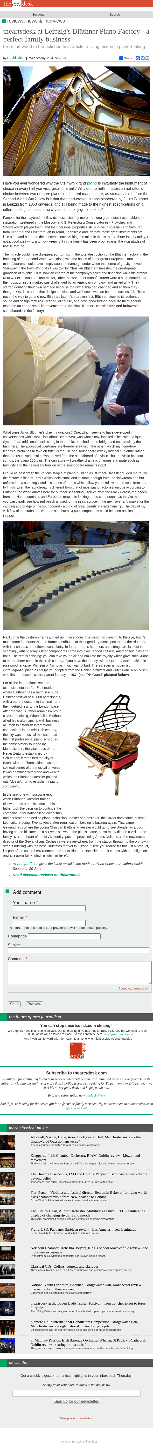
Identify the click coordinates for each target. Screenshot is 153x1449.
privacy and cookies (84, 1441)
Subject (14, 945)
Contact (65, 1441)
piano (92, 183)
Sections (38, 14)
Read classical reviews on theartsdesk (47, 875)
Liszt (35, 232)
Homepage (17, 936)
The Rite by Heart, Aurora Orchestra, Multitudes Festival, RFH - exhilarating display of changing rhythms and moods (88, 1213)
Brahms (17, 232)
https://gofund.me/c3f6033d (118, 1034)
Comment (16, 959)
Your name (24, 902)
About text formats (131, 988)
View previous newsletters (76, 1418)
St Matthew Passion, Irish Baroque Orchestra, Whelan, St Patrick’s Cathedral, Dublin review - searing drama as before (88, 1342)
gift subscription (75, 1108)
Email (18, 917)
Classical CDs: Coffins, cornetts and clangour (64, 1266)
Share (125, 58)
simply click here (95, 1095)
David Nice (15, 58)
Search (115, 14)
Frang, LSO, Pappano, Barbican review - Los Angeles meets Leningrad (84, 1229)
